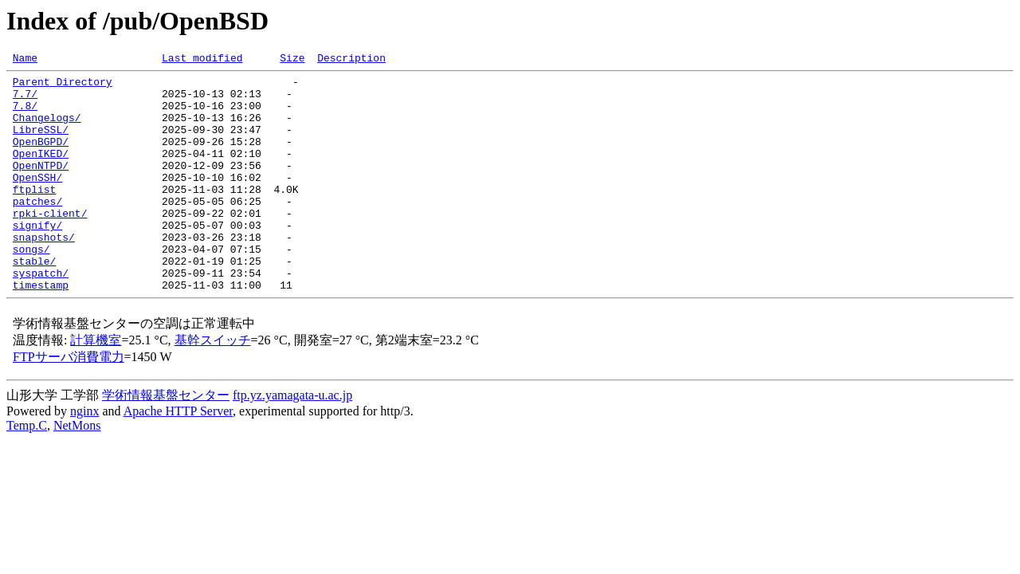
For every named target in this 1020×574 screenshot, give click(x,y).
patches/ (37, 229)
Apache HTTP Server (178, 456)
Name (25, 60)
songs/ (31, 287)
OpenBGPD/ (41, 158)
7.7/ (25, 100)
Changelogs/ (47, 129)
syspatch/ (41, 316)
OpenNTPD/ (41, 186)
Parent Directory (62, 86)
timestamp (41, 330)
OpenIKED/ (41, 172)
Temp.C (26, 471)
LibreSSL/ (41, 143)
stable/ (35, 301)
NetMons (77, 471)
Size (292, 60)
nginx (84, 456)
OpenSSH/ (37, 201)
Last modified (202, 60)
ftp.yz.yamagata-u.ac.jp (292, 440)
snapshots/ (44, 272)
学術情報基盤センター (166, 440)
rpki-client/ (50, 244)
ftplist (35, 215)
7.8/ (25, 115)
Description (351, 60)
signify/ (37, 258)
